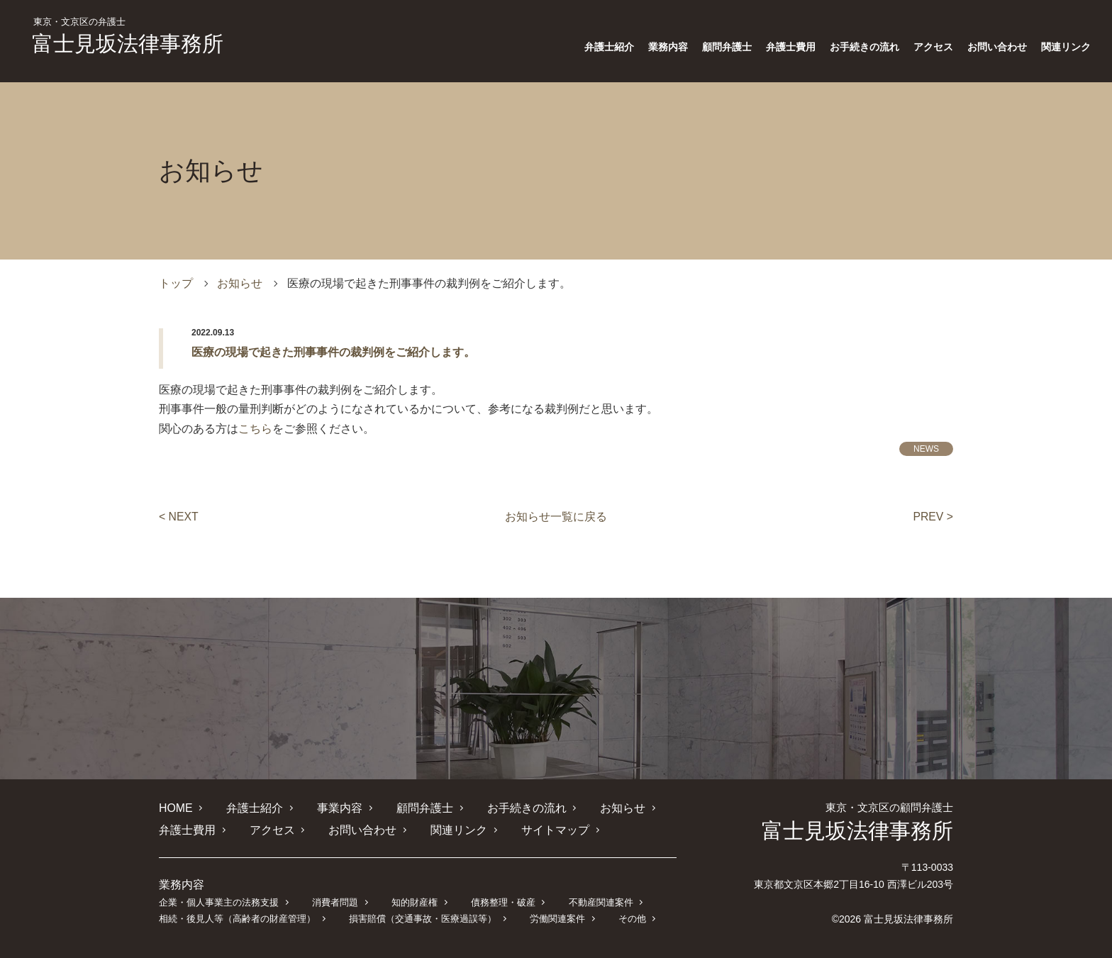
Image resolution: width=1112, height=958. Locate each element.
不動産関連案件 (600, 901)
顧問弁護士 (727, 46)
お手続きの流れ (864, 46)
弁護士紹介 (609, 46)
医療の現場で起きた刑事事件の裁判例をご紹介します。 (333, 352)
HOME (176, 807)
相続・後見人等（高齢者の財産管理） (237, 918)
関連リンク (1066, 46)
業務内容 (668, 46)
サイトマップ (555, 829)
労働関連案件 (556, 918)
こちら (255, 429)
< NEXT (179, 517)
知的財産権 (414, 901)
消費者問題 (335, 901)
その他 (631, 918)
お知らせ (239, 283)
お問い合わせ (997, 46)
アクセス (933, 46)
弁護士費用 (791, 46)
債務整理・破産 (502, 901)
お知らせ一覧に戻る (556, 517)
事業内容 (339, 807)
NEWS (926, 449)
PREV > (933, 517)
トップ (176, 283)
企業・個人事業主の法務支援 (219, 901)
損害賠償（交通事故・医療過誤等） (422, 918)
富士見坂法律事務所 (127, 36)
